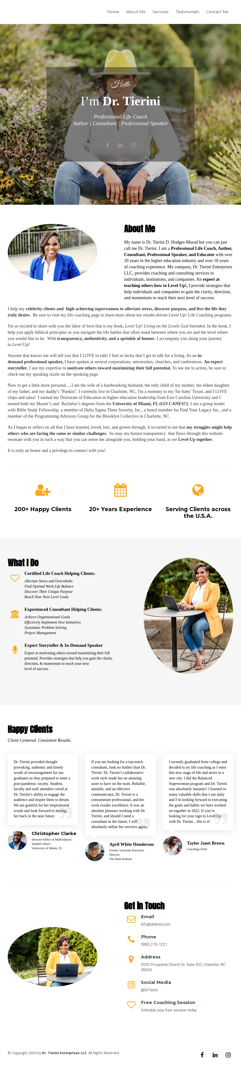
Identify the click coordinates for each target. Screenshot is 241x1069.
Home (113, 12)
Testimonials (187, 12)
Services (160, 12)
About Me (135, 12)
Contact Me (217, 12)
